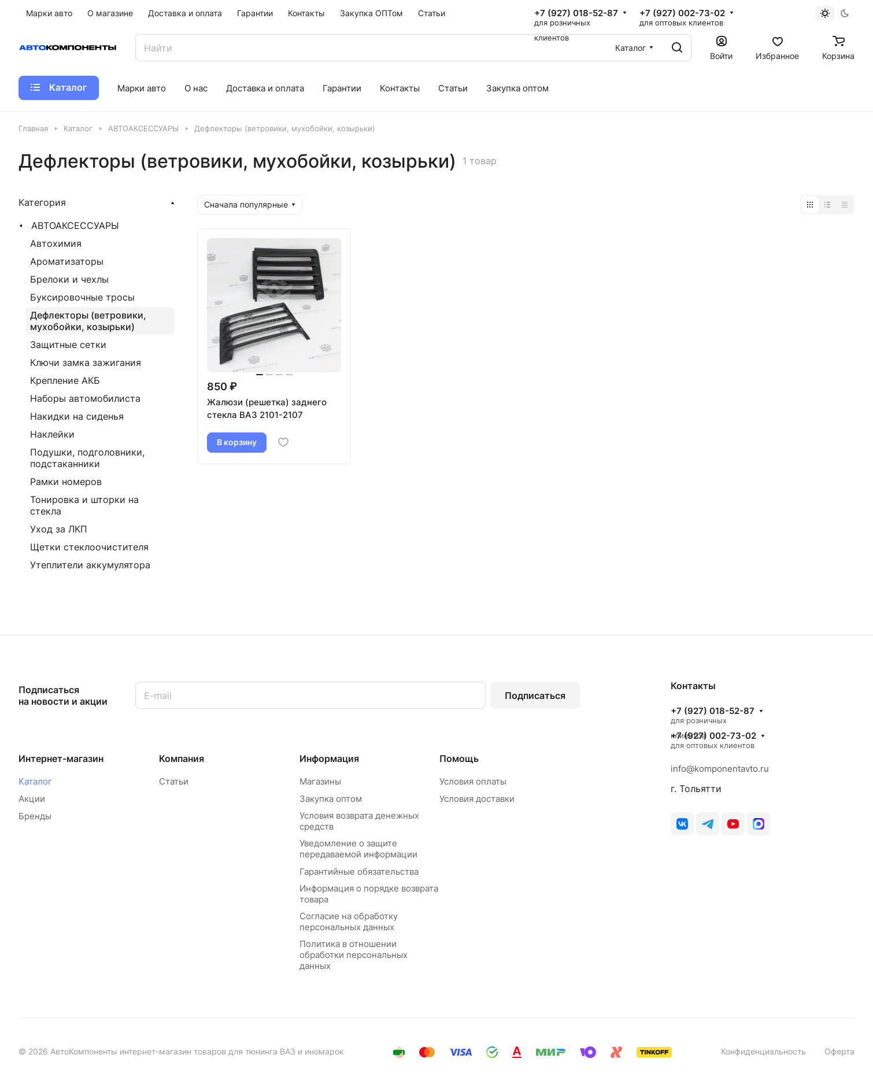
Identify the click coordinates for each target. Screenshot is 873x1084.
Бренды (35, 816)
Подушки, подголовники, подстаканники (87, 457)
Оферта (839, 1051)
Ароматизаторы (66, 261)
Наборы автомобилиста (85, 398)
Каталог (35, 781)
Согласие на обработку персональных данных (348, 922)
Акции (32, 798)
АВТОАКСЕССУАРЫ (75, 225)
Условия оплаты (472, 781)
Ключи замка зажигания (85, 362)
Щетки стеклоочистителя (89, 547)
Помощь (459, 758)
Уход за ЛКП (58, 529)
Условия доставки (477, 798)
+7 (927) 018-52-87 (576, 13)
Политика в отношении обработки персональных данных (353, 954)
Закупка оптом (330, 798)
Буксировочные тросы (82, 297)
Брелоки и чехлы (69, 279)
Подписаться (535, 695)
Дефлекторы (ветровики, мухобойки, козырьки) (88, 320)
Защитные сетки (68, 344)
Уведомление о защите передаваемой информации (358, 849)
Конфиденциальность (763, 1051)
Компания (181, 758)
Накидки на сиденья (77, 416)
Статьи (173, 781)
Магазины (320, 781)
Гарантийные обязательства (359, 871)
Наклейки (52, 434)
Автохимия (56, 243)
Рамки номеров (66, 481)
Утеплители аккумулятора (90, 565)
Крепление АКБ (65, 380)
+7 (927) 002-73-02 (682, 13)
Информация (329, 758)
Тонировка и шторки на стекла (84, 505)
